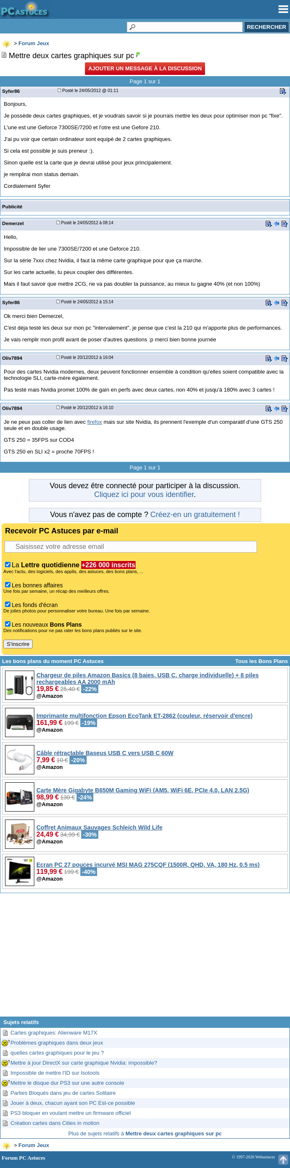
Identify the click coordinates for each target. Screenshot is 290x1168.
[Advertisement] (145, 958)
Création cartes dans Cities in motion (54, 1123)
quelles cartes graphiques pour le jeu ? (57, 1053)
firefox (94, 422)
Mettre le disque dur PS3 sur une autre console (67, 1083)
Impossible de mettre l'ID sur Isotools (55, 1073)
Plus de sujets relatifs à (145, 1133)
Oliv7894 (12, 358)
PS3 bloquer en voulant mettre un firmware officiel (70, 1113)
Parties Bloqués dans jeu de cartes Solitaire (62, 1093)
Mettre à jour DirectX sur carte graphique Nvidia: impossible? (83, 1063)
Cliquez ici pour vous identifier (144, 494)
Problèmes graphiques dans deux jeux (56, 1043)
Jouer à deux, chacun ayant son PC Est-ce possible (72, 1103)
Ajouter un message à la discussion (145, 68)
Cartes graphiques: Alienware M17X (53, 1033)
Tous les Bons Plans (261, 661)
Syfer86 (11, 91)
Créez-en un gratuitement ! (195, 514)
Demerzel (13, 223)
